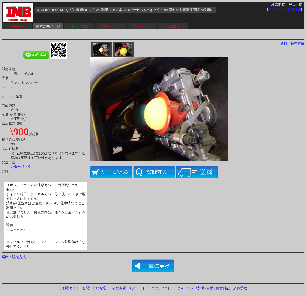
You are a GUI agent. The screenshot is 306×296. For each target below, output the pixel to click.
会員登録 (294, 9)
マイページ (141, 26)
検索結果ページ (48, 26)
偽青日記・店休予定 (231, 288)
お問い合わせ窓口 (96, 288)
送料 (283, 43)
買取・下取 (110, 26)
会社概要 (119, 288)
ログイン (275, 9)
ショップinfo (157, 288)
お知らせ (17, 26)
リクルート (137, 288)
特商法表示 (204, 288)
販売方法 (173, 26)
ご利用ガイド (69, 288)
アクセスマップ (182, 288)
